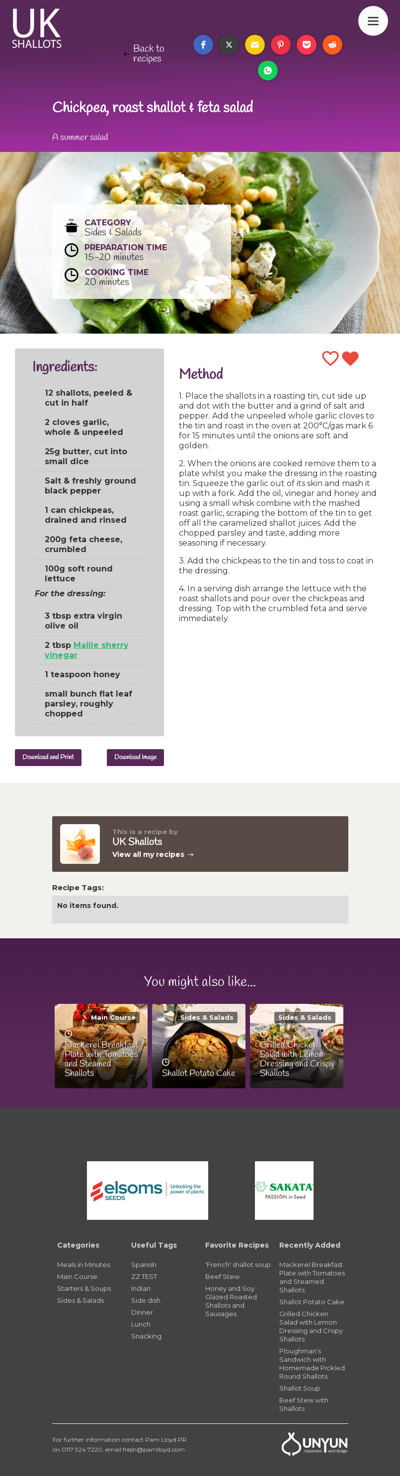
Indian (141, 1288)
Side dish (145, 1300)
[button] (203, 45)
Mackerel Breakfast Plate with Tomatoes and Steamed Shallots (312, 1277)
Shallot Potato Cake (311, 1302)
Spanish (144, 1264)
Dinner (142, 1312)
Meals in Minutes (83, 1264)
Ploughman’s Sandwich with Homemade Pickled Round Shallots (312, 1363)
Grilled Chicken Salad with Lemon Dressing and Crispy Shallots (311, 1326)
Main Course (113, 1017)
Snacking (146, 1336)
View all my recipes (148, 854)
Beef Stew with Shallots (303, 1404)
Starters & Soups (84, 1288)
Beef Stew (222, 1276)
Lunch (141, 1324)
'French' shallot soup (238, 1264)
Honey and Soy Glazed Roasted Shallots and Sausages (231, 1301)
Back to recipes (148, 54)
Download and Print (48, 757)
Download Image (135, 757)
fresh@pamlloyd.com (154, 1449)
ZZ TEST (144, 1276)
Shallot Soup (299, 1388)
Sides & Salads (207, 1017)
